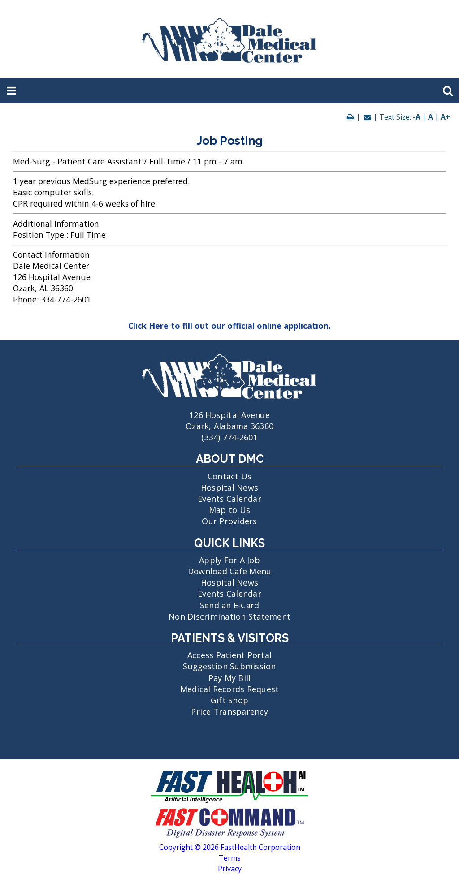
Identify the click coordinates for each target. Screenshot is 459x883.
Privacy (230, 869)
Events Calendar (229, 498)
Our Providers (229, 521)
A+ (445, 117)
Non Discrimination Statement (229, 616)
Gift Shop (229, 700)
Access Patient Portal (229, 655)
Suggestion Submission (229, 666)
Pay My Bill (229, 677)
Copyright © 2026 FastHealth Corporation (229, 847)
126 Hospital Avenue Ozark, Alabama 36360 (229, 414)
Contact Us (230, 476)
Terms (230, 858)
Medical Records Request (229, 689)
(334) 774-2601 (229, 437)
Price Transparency (229, 711)
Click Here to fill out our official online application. (229, 325)
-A (416, 117)
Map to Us (229, 509)
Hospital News (229, 487)
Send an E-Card (230, 605)
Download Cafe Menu (230, 571)
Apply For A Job (229, 560)
